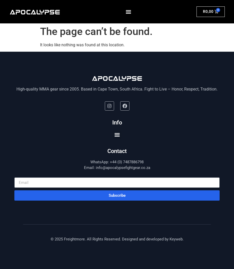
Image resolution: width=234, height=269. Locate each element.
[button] (128, 11)
